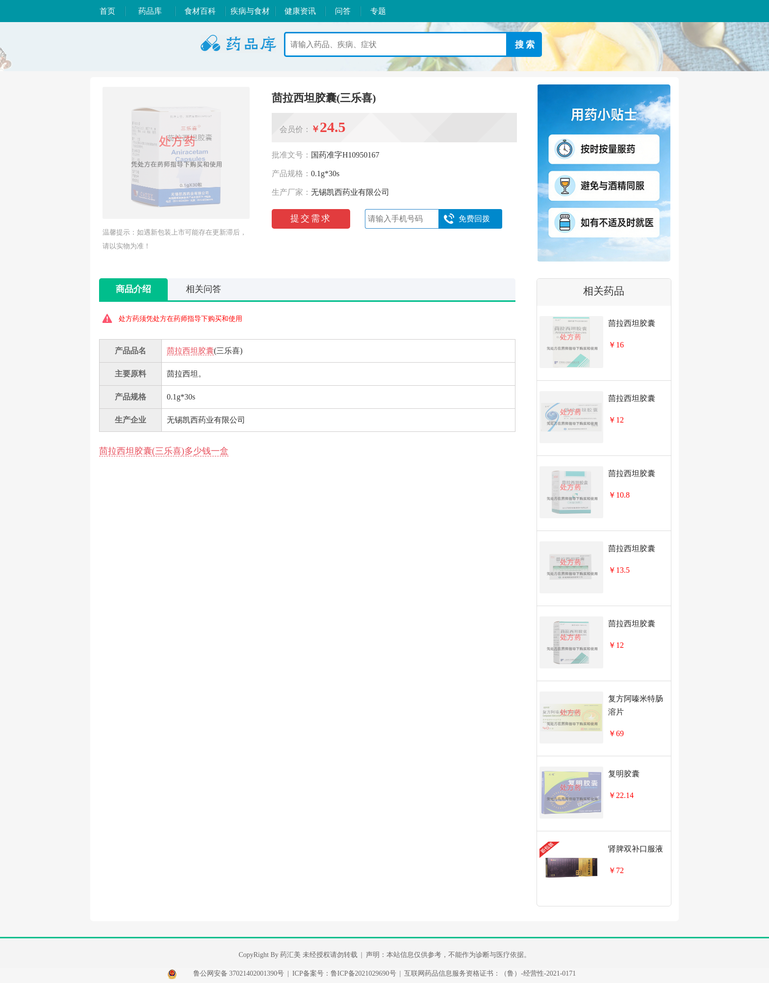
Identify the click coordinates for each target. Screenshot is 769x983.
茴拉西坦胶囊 (190, 350)
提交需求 (311, 218)
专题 (378, 11)
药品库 (150, 11)
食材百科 (200, 11)
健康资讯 (300, 11)
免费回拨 (466, 219)
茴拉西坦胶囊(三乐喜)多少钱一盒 (164, 451)
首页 (107, 11)
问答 (343, 11)
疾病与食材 (250, 11)
